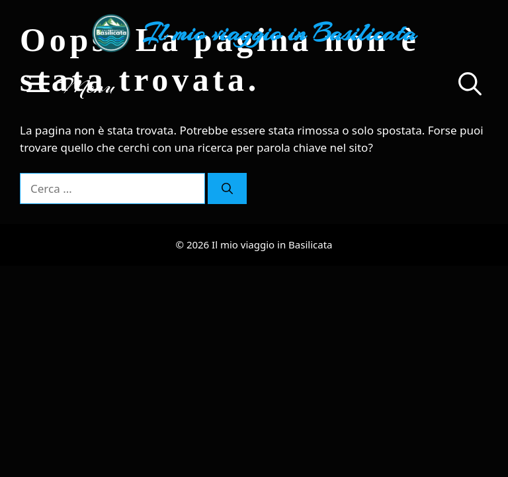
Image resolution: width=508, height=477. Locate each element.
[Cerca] (227, 189)
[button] (470, 86)
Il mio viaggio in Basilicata (279, 33)
